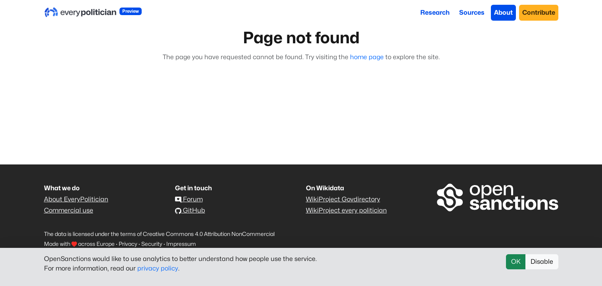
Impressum (181, 243)
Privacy (128, 243)
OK (516, 261)
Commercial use (68, 210)
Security (151, 243)
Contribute (538, 12)
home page (367, 57)
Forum (189, 199)
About (503, 12)
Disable (542, 261)
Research (435, 12)
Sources (472, 12)
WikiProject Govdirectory (343, 199)
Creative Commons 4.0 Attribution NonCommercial (209, 233)
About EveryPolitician (76, 199)
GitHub (190, 210)
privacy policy (157, 268)
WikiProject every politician (346, 210)
